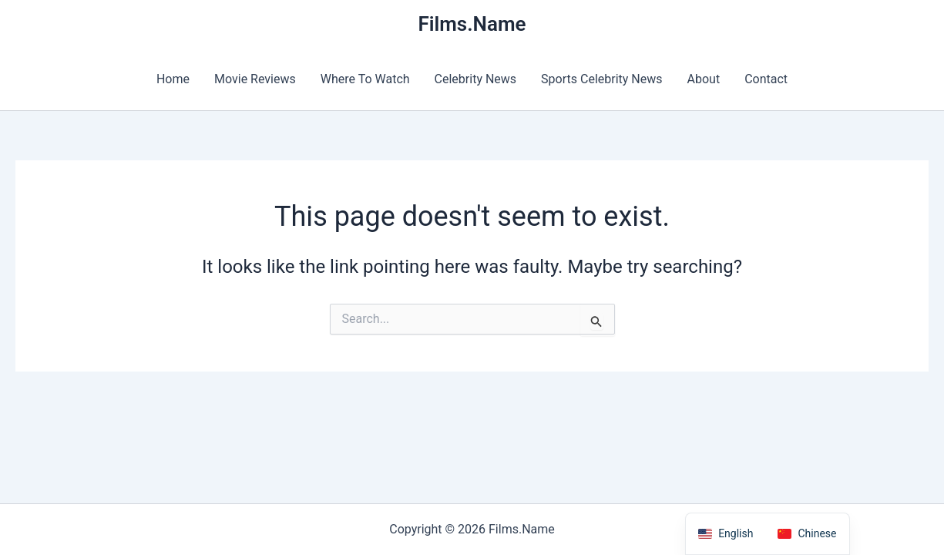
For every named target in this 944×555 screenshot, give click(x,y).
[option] (806, 534)
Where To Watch (365, 79)
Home (173, 79)
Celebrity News (476, 79)
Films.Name (472, 23)
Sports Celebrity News (601, 79)
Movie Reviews (255, 79)
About (704, 79)
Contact (766, 79)
